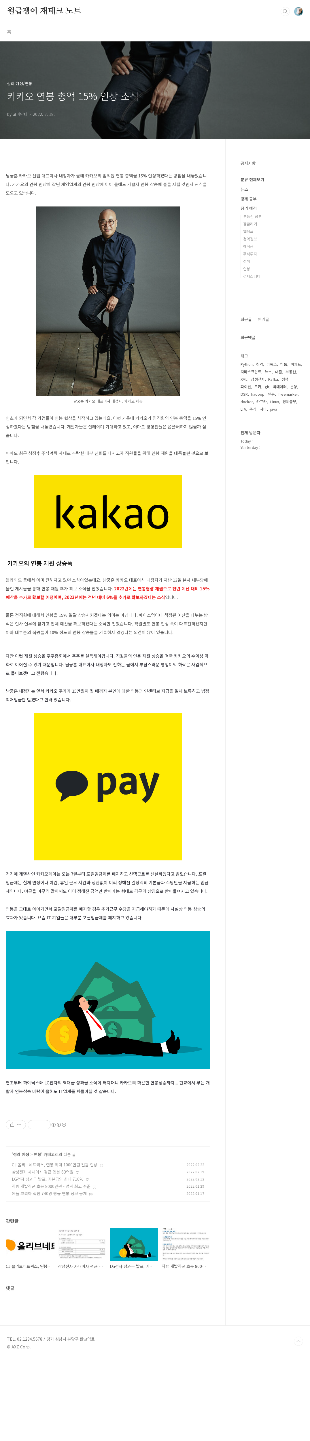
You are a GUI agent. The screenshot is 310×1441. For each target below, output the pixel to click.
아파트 (296, 364)
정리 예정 (21, 1235)
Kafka (273, 379)
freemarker (288, 394)
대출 (278, 371)
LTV (243, 409)
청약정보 (250, 239)
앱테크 (248, 231)
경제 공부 (249, 199)
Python (247, 364)
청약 (259, 364)
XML (244, 379)
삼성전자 (258, 379)
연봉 (37, 1235)
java (273, 409)
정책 (246, 261)
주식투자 (250, 254)
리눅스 (271, 364)
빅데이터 (280, 386)
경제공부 (289, 401)
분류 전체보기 (252, 179)
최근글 (246, 319)
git (267, 386)
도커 (257, 386)
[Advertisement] (108, 1145)
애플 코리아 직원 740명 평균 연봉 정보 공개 (49, 1274)
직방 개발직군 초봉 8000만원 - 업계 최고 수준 (51, 1267)
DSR (244, 394)
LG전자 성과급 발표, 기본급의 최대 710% (48, 1259)
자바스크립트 (251, 371)
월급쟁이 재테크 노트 (44, 11)
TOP (298, 1421)
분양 (293, 386)
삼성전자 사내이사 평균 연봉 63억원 (42, 1252)
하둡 (283, 364)
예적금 (248, 246)
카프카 (261, 401)
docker (247, 401)
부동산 (291, 371)
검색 (285, 11)
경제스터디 (251, 276)
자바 (263, 409)
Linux (274, 401)
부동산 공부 (252, 216)
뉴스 (244, 189)
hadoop (257, 394)
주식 (252, 409)
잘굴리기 (250, 224)
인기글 (263, 319)
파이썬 (246, 386)
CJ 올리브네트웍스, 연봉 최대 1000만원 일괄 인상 (54, 1245)
